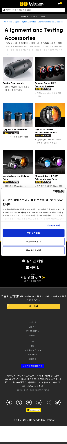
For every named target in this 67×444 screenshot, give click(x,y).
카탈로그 (32, 359)
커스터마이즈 (33, 241)
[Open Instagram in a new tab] (48, 403)
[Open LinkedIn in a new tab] (38, 403)
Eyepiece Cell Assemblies (15, 129)
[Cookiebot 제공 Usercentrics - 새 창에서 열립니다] (52, 191)
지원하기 (31, 366)
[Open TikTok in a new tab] (57, 403)
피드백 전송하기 (32, 355)
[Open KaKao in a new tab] (33, 411)
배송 (33, 341)
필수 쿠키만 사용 (33, 250)
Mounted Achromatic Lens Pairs (16, 177)
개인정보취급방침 (22, 390)
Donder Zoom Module (13, 83)
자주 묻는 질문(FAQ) (33, 350)
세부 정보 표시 (53, 225)
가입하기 (33, 306)
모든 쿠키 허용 (33, 232)
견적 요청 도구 (30, 278)
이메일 (33, 267)
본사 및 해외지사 (32, 331)
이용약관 (40, 390)
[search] (33, 10)
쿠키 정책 (33, 390)
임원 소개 (33, 327)
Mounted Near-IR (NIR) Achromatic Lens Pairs (46, 177)
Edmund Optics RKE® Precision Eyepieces (45, 84)
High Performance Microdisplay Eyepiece (46, 131)
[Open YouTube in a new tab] (29, 403)
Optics (17, 22)
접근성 (46, 390)
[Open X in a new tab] (19, 403)
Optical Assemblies (29, 22)
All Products (8, 22)
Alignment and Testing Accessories (50, 22)
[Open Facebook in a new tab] (9, 403)
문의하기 (44, 16)
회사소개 (32, 322)
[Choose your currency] (34, 17)
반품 (33, 346)
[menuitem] (6, 3)
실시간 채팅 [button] (32, 261)
